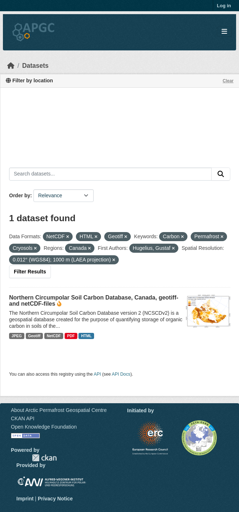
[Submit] (220, 174)
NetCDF (54, 336)
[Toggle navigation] (224, 31)
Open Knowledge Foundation (44, 427)
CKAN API (23, 418)
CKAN (44, 458)
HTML (86, 336)
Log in (224, 5)
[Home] (11, 65)
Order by (19, 195)
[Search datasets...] (110, 174)
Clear (228, 80)
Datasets (35, 65)
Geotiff (34, 336)
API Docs (121, 374)
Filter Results (30, 271)
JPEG (17, 336)
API (97, 374)
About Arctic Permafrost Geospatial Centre (59, 410)
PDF (71, 336)
